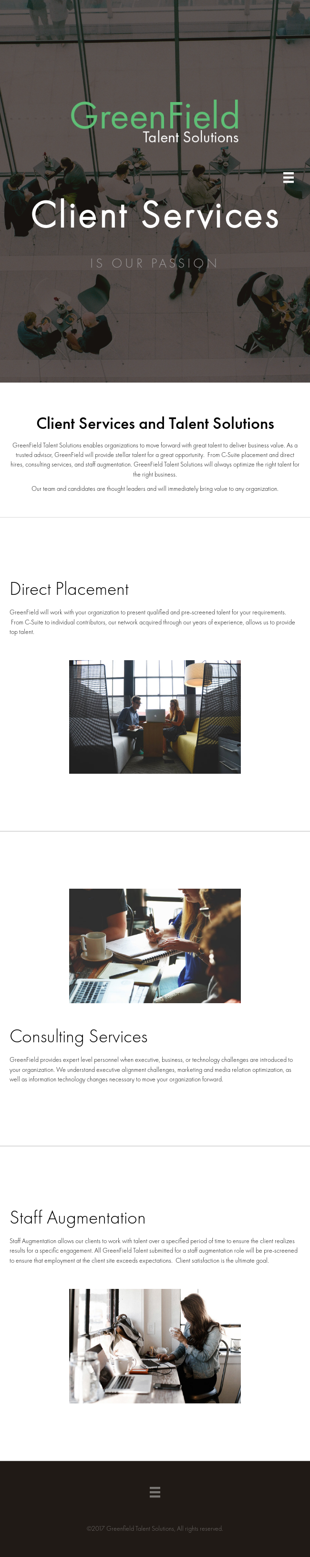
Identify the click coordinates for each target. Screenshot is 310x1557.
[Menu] (288, 178)
